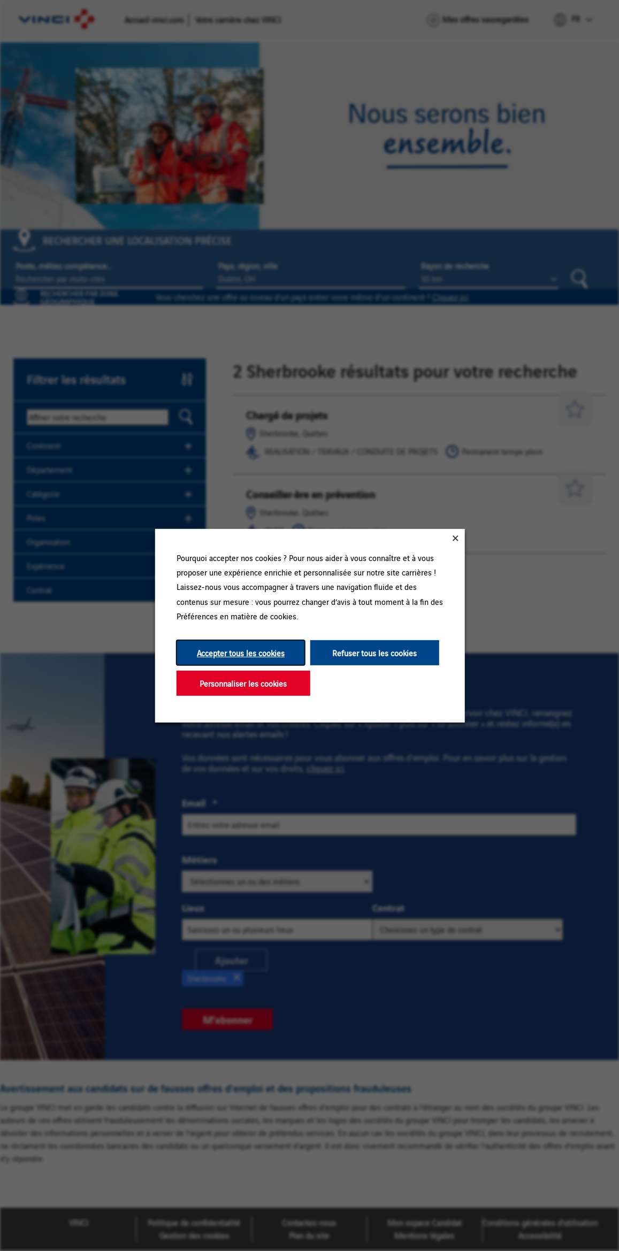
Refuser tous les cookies (374, 652)
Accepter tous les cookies (240, 652)
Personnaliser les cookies (243, 682)
